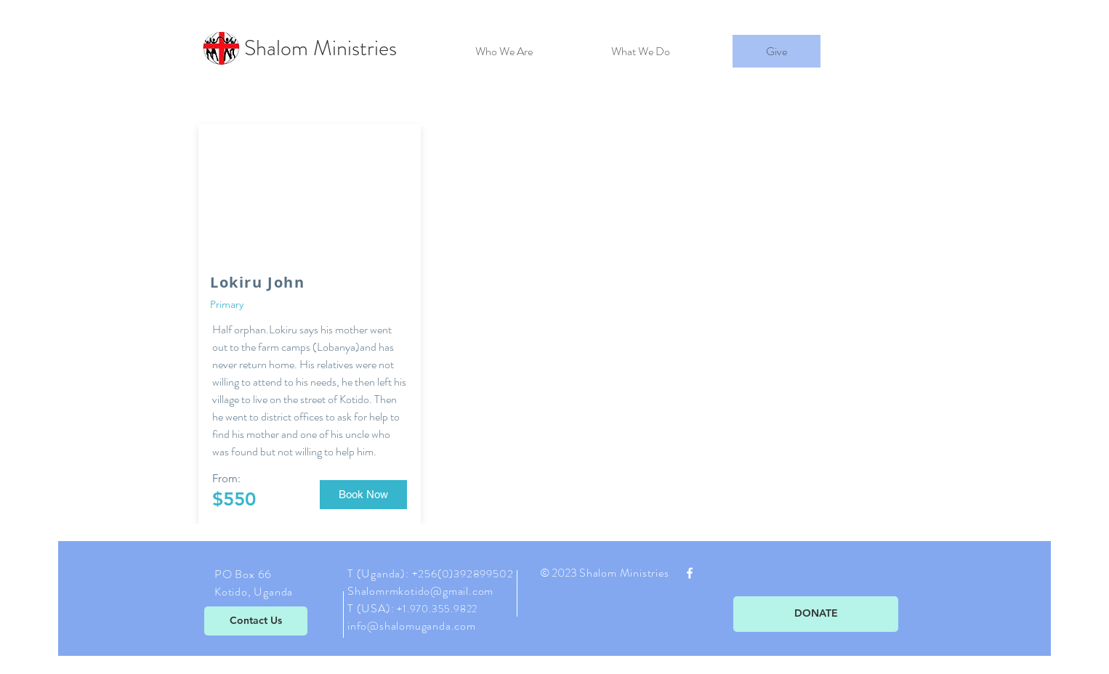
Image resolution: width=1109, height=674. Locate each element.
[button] (363, 494)
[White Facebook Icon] (689, 573)
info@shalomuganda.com (411, 625)
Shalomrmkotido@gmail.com (420, 590)
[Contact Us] (255, 621)
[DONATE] (815, 614)
